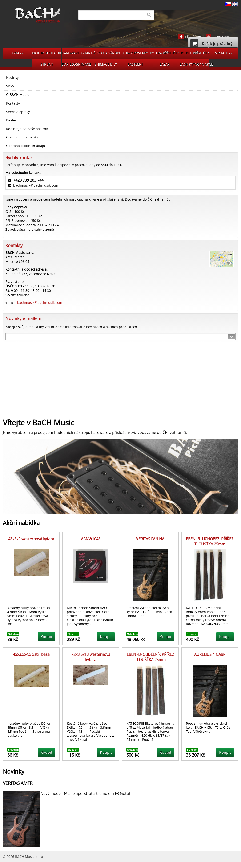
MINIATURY (223, 53)
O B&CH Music (17, 94)
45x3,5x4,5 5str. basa (31, 654)
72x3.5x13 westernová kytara (90, 657)
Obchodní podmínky (22, 137)
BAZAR (164, 64)
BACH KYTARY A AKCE (194, 64)
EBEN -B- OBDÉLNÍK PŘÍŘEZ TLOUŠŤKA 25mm (150, 657)
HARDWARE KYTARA (76, 53)
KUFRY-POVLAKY (135, 53)
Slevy (10, 86)
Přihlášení (193, 37)
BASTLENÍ (135, 64)
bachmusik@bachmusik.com (35, 185)
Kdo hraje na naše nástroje (27, 129)
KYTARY (17, 53)
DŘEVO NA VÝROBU (105, 53)
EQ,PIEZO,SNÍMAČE (76, 64)
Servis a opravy (18, 112)
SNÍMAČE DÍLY (106, 64)
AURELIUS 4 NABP (209, 654)
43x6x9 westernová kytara (31, 538)
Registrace (220, 37)
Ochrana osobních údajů (25, 146)
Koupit (46, 636)
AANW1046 (90, 538)
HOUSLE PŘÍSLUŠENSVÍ (194, 53)
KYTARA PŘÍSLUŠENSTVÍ (164, 53)
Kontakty (13, 103)
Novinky (12, 77)
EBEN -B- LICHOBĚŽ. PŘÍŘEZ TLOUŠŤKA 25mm (209, 541)
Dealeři (11, 120)
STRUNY (46, 64)
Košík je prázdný (211, 43)
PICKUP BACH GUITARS (46, 53)
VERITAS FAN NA (150, 538)
